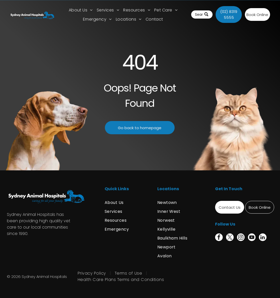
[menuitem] (81, 10)
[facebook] (219, 237)
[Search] (202, 14)
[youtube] (252, 237)
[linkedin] (263, 237)
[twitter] (230, 237)
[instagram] (241, 237)
